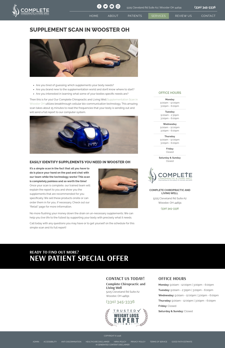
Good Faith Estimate (182, 342)
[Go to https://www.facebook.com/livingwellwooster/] (99, 7)
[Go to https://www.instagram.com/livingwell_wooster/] (118, 7)
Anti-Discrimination (71, 342)
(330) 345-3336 (205, 7)
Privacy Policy (138, 342)
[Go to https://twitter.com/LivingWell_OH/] (105, 7)
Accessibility (50, 342)
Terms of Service (158, 342)
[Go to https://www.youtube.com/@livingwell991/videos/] (111, 7)
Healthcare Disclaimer (97, 342)
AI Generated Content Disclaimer (113, 345)
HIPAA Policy (120, 342)
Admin (36, 342)
